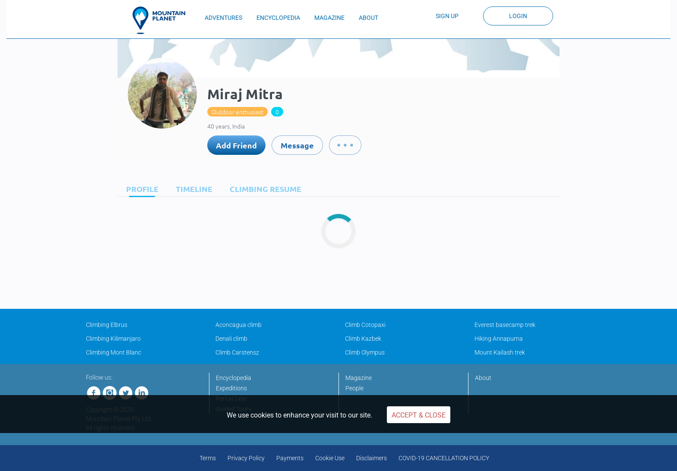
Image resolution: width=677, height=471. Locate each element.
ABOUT (368, 17)
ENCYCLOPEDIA (278, 17)
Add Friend (236, 145)
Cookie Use (330, 458)
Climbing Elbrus (106, 324)
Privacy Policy (246, 458)
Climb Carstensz (237, 352)
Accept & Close (419, 415)
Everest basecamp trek (505, 324)
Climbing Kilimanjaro (113, 338)
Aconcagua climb (238, 324)
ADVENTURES (223, 17)
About (483, 377)
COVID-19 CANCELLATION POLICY (444, 458)
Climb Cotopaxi (365, 324)
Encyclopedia (233, 377)
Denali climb (231, 338)
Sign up (447, 16)
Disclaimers (371, 458)
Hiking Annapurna (499, 338)
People (354, 388)
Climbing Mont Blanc (113, 352)
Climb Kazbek (363, 338)
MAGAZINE (329, 17)
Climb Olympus (365, 352)
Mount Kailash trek (500, 352)
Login (518, 16)
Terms (207, 458)
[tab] (140, 188)
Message (297, 145)
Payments (290, 458)
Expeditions (231, 388)
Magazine (358, 377)
